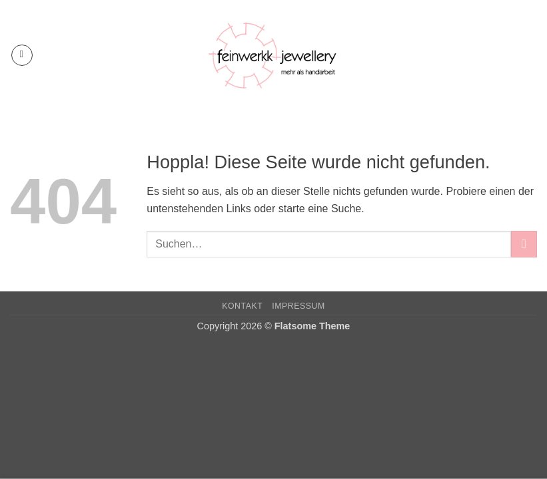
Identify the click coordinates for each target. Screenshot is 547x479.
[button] (22, 55)
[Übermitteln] (524, 244)
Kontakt (242, 306)
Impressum (298, 306)
